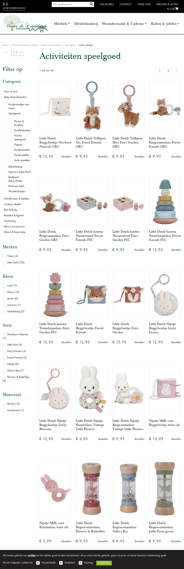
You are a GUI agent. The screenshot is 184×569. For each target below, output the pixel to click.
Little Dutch (13, 262)
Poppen (18, 144)
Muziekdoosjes (16, 191)
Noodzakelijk (49, 562)
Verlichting (10, 221)
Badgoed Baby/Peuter (15, 179)
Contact (125, 4)
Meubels (60, 23)
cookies (31, 555)
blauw (10, 292)
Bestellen (67, 156)
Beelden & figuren (14, 215)
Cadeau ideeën (12, 204)
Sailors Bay (13, 370)
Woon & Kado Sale (14, 232)
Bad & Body (10, 210)
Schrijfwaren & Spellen (16, 198)
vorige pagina (18, 54)
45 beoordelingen (14, 8)
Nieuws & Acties (167, 4)
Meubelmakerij (86, 23)
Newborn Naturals (17, 334)
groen (10, 298)
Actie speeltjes (22, 160)
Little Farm (12, 344)
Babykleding (15, 166)
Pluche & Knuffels (19, 123)
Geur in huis (10, 91)
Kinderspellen (21, 155)
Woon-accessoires (14, 226)
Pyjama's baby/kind (19, 172)
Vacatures (107, 4)
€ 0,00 (172, 9)
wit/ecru (12, 305)
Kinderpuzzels (22, 149)
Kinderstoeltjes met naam (18, 106)
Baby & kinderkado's (52, 45)
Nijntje (10, 364)
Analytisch (70, 562)
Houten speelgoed (20, 137)
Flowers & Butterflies (18, 377)
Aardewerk (13, 410)
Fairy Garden (14, 351)
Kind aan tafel (16, 186)
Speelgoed (70, 45)
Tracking (88, 562)
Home (6, 45)
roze (9, 285)
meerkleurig (13, 311)
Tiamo (10, 256)
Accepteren (104, 563)
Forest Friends (14, 357)
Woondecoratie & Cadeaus (123, 23)
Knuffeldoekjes (22, 130)
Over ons (144, 4)
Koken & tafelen (163, 23)
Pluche (10, 404)
